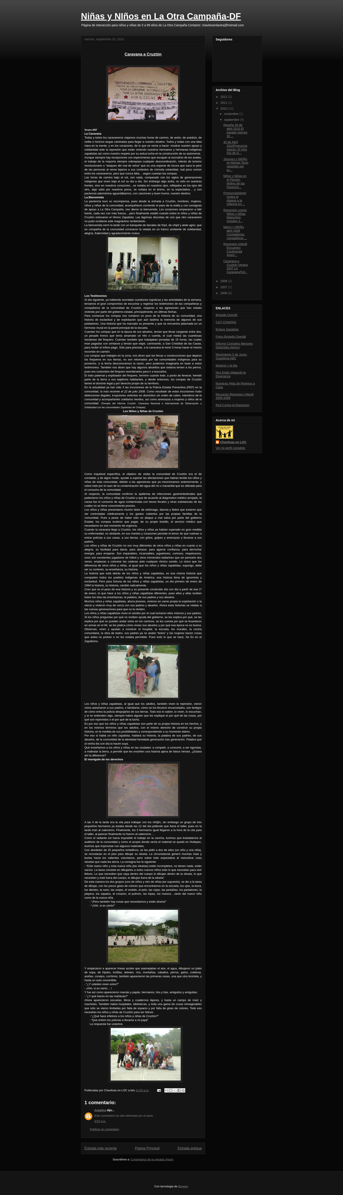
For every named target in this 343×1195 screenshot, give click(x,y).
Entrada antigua (190, 1148)
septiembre (232, 119)
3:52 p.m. (100, 1121)
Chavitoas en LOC (233, 442)
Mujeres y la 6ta (226, 365)
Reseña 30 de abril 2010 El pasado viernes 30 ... (235, 130)
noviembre (231, 114)
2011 (224, 102)
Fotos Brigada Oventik (231, 336)
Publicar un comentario (104, 1129)
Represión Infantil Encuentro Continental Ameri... (235, 249)
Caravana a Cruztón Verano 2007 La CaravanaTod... (235, 266)
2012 (224, 96)
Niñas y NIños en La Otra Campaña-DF (161, 16)
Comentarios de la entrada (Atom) (152, 1159)
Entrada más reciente (100, 1148)
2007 (224, 287)
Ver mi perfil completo (230, 448)
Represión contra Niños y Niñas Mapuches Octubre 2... (235, 215)
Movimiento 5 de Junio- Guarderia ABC (231, 356)
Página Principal (147, 1148)
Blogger (183, 1186)
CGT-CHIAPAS (226, 322)
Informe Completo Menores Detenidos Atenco (234, 345)
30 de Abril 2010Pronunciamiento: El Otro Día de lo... (235, 147)
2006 (224, 293)
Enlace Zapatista (227, 329)
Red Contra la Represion (232, 405)
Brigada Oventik (227, 315)
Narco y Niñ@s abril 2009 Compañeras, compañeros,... (235, 232)
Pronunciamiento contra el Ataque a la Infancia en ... (234, 198)
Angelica (100, 1110)
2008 (224, 281)
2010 (224, 108)
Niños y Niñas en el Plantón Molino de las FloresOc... (235, 181)
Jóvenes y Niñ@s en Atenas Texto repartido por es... (235, 164)
